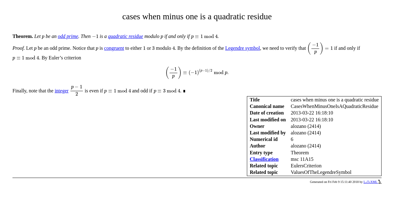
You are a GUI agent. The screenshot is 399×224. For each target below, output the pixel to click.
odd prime (68, 36)
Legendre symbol (242, 48)
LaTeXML (372, 182)
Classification (264, 159)
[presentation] (43, 37)
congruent (114, 48)
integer (61, 90)
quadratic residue (125, 36)
